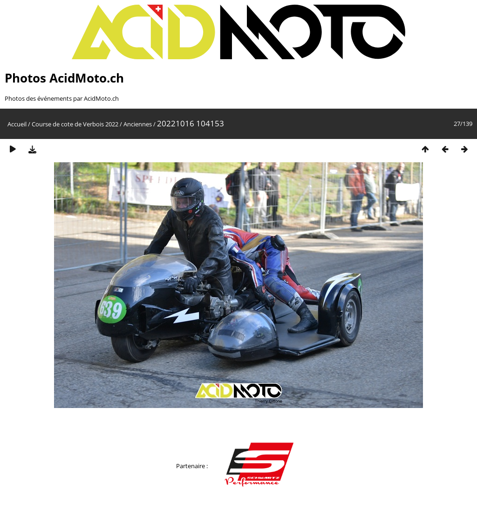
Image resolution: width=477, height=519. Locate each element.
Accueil (17, 124)
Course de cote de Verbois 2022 (75, 124)
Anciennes (137, 124)
